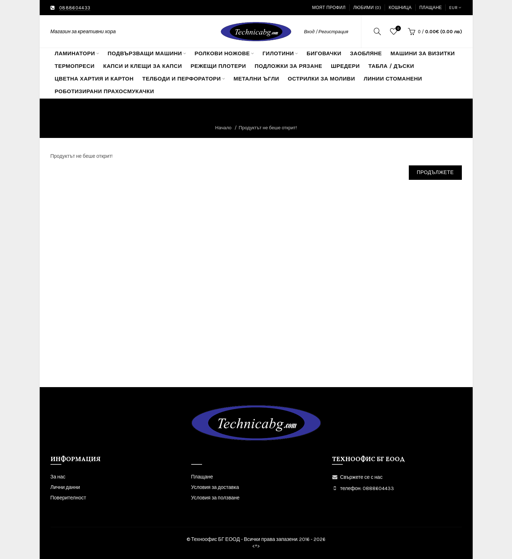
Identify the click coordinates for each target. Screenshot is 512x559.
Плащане (430, 7)
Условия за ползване (215, 498)
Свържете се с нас (361, 477)
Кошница (400, 7)
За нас (58, 477)
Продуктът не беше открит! (268, 127)
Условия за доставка (215, 487)
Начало (223, 127)
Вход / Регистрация (326, 31)
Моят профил (329, 7)
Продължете (435, 172)
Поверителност (68, 498)
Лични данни (65, 487)
